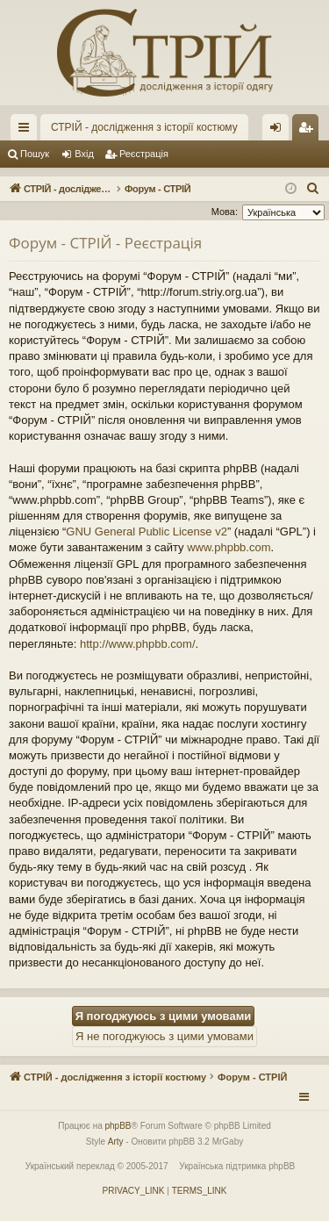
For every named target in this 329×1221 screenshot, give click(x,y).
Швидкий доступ (27, 130)
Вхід (84, 153)
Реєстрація (143, 153)
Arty (116, 1141)
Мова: (224, 211)
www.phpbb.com (228, 547)
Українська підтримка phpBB (237, 1166)
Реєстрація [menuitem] (309, 130)
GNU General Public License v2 (146, 531)
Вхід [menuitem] (281, 130)
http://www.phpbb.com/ (138, 643)
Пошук (34, 153)
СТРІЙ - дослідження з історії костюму (144, 127)
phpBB (118, 1126)
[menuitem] (313, 188)
